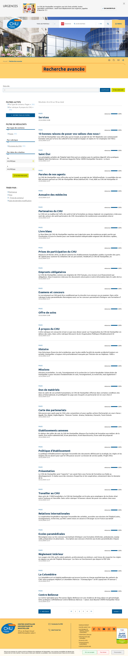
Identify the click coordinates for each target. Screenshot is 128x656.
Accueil (5, 61)
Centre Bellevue (48, 594)
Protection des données (85, 637)
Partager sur (123, 60)
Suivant (116, 611)
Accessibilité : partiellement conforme (84, 631)
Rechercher (119, 90)
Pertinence (13, 192)
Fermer (124, 3)
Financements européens (84, 643)
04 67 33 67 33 (54, 630)
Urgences (66, 24)
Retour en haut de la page (125, 623)
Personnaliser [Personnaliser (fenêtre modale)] (117, 652)
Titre (10, 195)
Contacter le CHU (55, 624)
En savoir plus (109, 8)
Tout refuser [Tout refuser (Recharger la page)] (103, 652)
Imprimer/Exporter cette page (109, 60)
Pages (11, 134)
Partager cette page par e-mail (118, 60)
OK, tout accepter (89, 652)
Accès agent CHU (85, 627)
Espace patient (84, 625)
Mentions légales (85, 634)
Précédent (45, 611)
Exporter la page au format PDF (114, 60)
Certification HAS (85, 646)
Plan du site (84, 640)
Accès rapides (79, 23)
